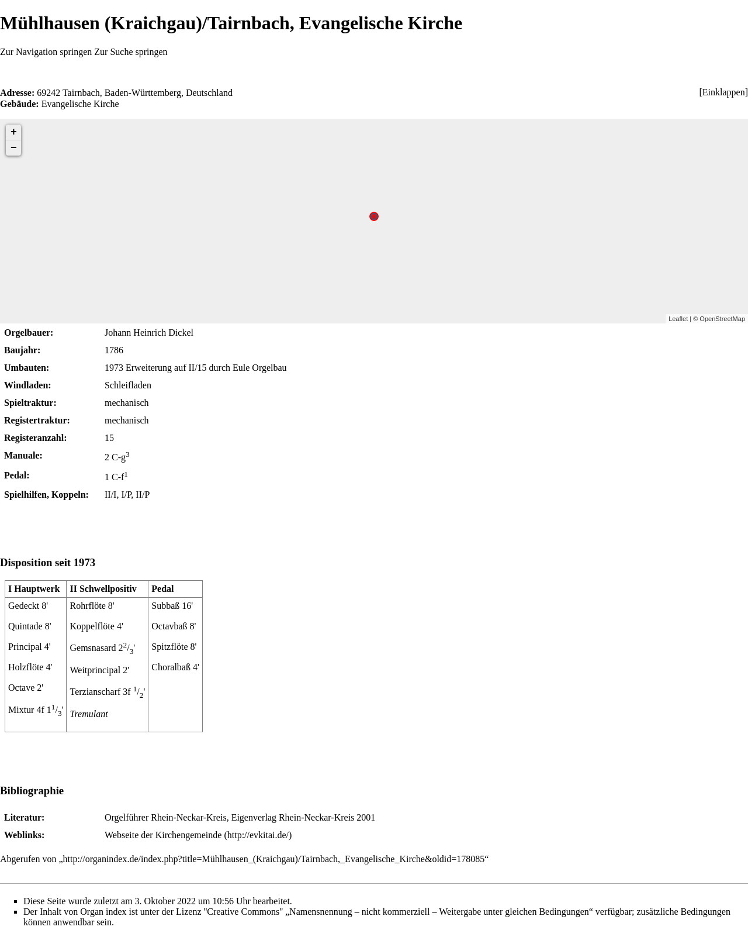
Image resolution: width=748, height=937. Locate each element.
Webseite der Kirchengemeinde (163, 835)
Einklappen (723, 92)
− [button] (14, 148)
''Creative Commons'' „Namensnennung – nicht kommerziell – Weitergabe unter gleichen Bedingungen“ (398, 912)
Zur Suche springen (130, 52)
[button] (723, 92)
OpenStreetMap (722, 318)
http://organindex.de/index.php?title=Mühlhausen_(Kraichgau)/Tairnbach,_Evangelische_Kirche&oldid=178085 (274, 859)
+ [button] (14, 132)
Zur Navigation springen (46, 52)
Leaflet (678, 318)
